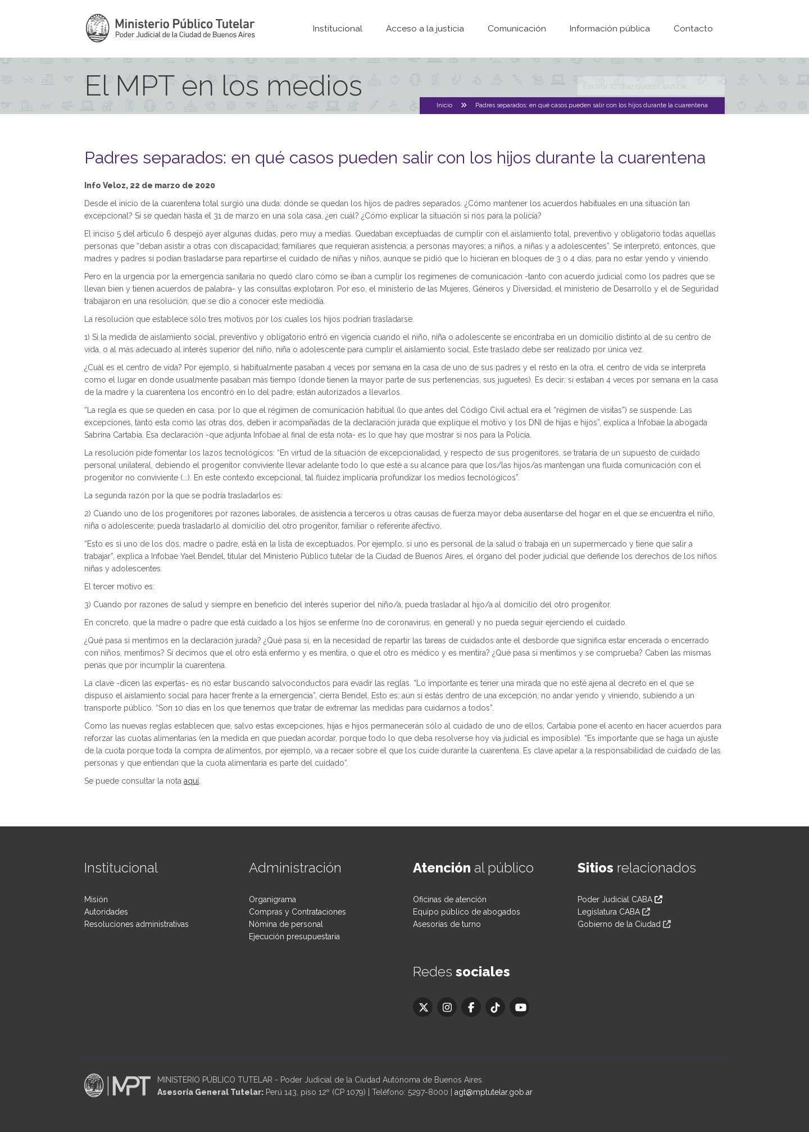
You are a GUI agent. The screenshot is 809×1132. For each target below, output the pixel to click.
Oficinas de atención (450, 899)
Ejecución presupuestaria (294, 936)
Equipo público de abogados (466, 911)
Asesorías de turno (447, 924)
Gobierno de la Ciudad (619, 924)
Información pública (610, 29)
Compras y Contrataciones (297, 911)
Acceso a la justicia (425, 29)
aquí (191, 780)
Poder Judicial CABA (620, 899)
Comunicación (517, 29)
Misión (96, 899)
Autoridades (106, 911)
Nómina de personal (286, 924)
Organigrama (272, 899)
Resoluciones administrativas (136, 924)
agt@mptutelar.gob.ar (494, 1092)
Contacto (693, 29)
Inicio (444, 105)
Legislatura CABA (609, 911)
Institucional (337, 29)
